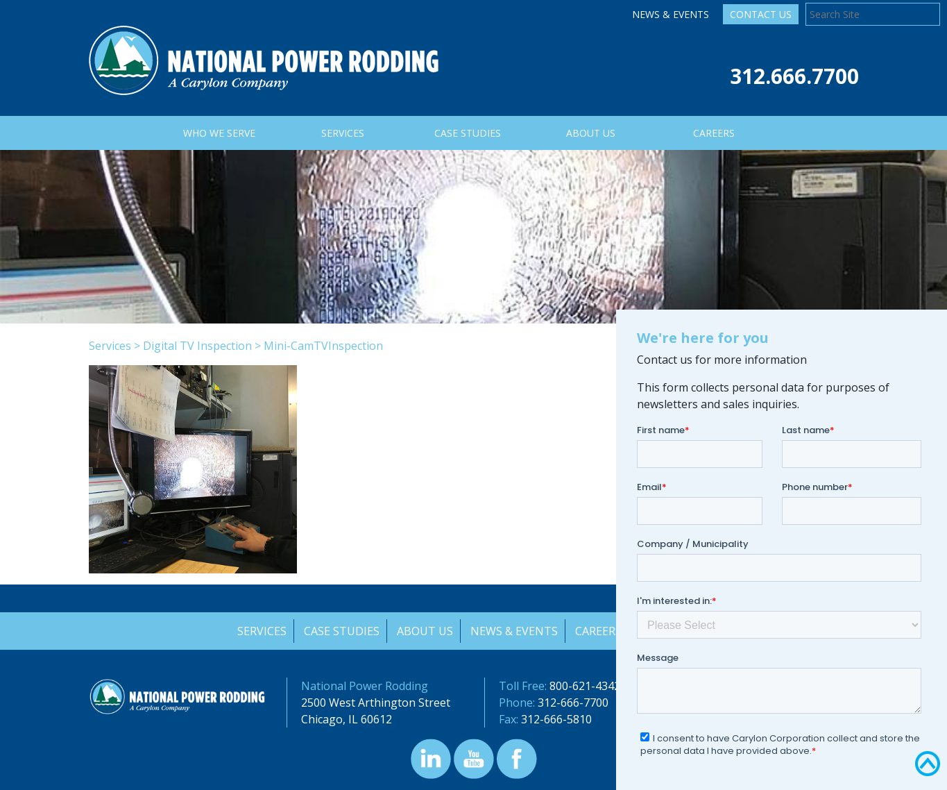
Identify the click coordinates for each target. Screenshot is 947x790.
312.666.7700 (794, 76)
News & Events (670, 14)
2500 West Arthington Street (375, 702)
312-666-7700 (573, 702)
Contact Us (761, 14)
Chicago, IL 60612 (346, 719)
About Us (425, 631)
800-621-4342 (584, 686)
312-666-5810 (556, 719)
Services (110, 345)
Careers (600, 631)
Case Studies (341, 631)
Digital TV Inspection (197, 345)
